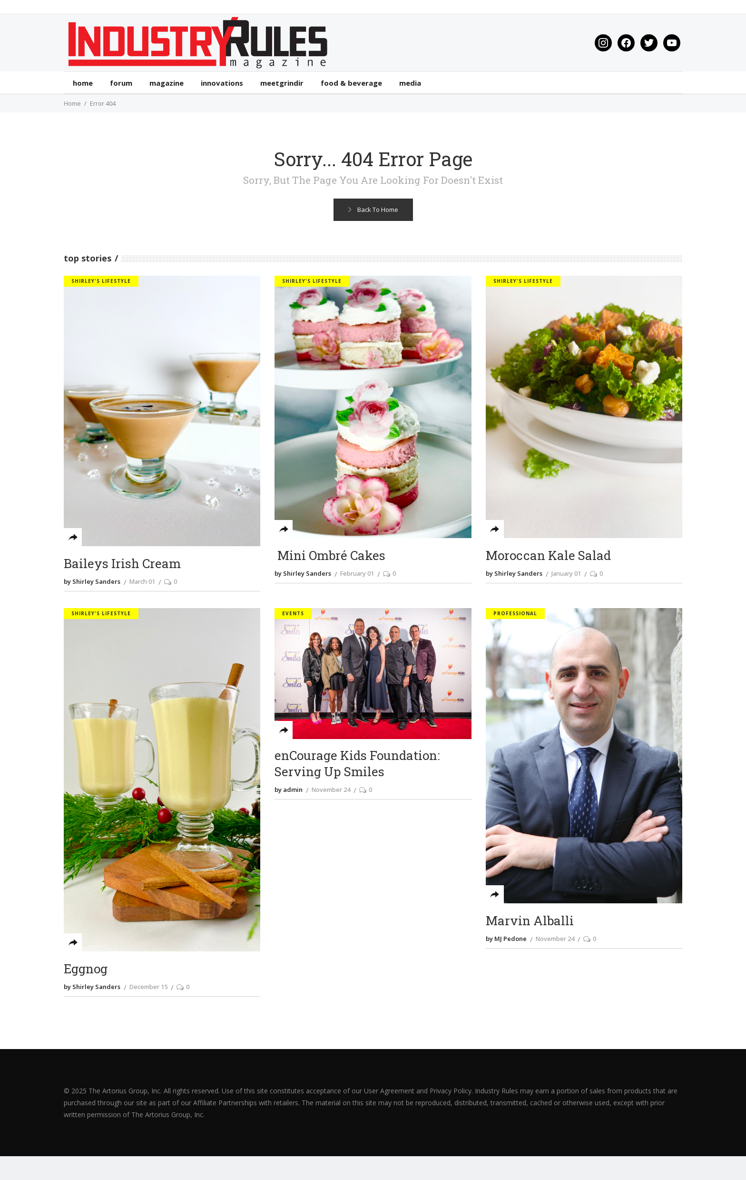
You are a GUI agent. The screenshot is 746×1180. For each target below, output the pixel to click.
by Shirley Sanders (92, 581)
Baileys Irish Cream (122, 563)
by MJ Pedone (506, 938)
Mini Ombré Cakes (330, 555)
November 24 (331, 789)
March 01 (142, 581)
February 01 (357, 573)
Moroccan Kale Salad (548, 555)
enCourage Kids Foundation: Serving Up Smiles (357, 764)
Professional (515, 613)
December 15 (148, 986)
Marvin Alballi (530, 921)
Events (293, 613)
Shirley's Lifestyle (101, 281)
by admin (289, 789)
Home (72, 103)
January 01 (566, 573)
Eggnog (86, 969)
